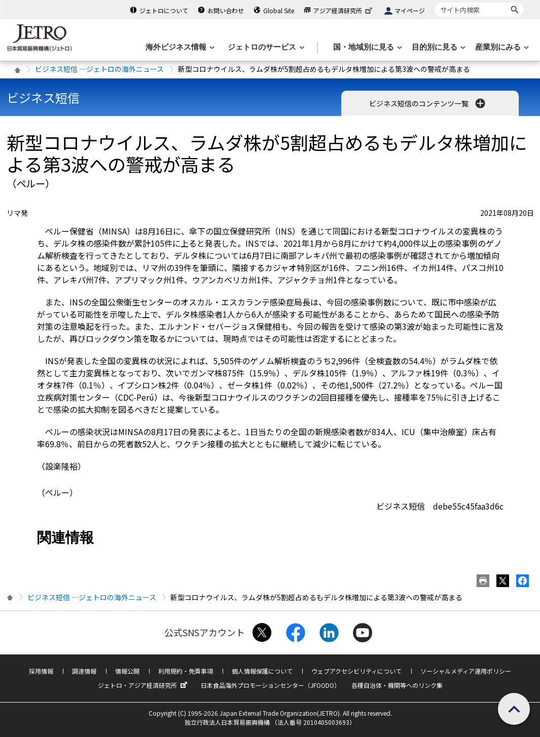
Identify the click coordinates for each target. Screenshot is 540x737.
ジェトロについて (163, 10)
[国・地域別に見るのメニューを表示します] (366, 47)
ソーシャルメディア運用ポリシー (465, 671)
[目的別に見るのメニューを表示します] (437, 47)
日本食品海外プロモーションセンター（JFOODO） (270, 685)
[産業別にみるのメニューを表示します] (501, 47)
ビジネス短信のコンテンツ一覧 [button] (428, 103)
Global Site (278, 10)
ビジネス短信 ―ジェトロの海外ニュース (99, 69)
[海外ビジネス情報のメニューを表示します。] (179, 47)
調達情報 (84, 671)
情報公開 (127, 671)
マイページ (409, 10)
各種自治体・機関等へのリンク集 (397, 685)
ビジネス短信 (43, 97)
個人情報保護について (262, 671)
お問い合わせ (225, 10)
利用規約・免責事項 (185, 671)
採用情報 (41, 671)
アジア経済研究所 (343, 10)
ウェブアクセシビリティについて (356, 671)
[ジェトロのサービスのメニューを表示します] (265, 47)
